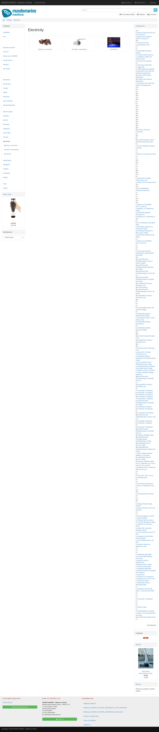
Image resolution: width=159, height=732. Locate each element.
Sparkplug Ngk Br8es (144, 568)
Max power (6, 69)
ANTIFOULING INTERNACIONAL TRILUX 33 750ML (145, 291)
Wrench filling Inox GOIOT (146, 516)
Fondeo (5, 88)
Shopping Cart (140, 26)
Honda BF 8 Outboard (145, 423)
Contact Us (87, 725)
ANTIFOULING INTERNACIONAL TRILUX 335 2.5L (145, 417)
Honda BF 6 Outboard (145, 421)
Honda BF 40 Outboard (145, 394)
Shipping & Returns (90, 703)
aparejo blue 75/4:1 (144, 45)
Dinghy (5, 177)
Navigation (6, 164)
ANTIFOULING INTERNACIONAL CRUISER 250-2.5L (145, 431)
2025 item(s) (140, 2)
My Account (151, 14)
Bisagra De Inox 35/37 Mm (146, 579)
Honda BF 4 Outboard (146, 396)
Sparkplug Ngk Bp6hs (145, 554)
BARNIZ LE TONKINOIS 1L (146, 217)
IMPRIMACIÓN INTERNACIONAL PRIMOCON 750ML (145, 449)
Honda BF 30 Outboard (146, 413)
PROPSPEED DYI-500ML (146, 611)
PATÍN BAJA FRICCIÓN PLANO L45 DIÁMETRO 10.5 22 (145, 486)
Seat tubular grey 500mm (146, 494)
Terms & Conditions (90, 720)
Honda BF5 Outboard (144, 407)
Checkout (152, 2)
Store (4, 184)
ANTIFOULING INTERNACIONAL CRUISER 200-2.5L (145, 378)
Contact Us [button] (59, 719)
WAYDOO (6, 96)
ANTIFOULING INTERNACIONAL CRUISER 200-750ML (145, 279)
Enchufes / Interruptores (11, 149)
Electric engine (7, 111)
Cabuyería (6, 128)
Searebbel (6, 32)
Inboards (6, 64)
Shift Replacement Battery (146, 69)
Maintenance (7, 160)
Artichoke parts (142, 477)
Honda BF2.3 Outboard (145, 399)
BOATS (5, 120)
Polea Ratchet (143, 287)
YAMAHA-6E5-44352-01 (145, 55)
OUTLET (6, 52)
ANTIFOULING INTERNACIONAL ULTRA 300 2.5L (145, 273)
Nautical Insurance (9, 47)
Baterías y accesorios (10, 145)
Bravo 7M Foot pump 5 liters (147, 182)
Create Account (7, 702)
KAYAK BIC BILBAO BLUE (147, 617)
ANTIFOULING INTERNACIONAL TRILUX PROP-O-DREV (144, 261)
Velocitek (6, 116)
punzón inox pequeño (144, 61)
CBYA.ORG (7, 133)
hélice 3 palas (142, 607)
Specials (138, 644)
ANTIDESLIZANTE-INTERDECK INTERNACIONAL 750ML (146, 358)
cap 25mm (141, 574)
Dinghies (6, 169)
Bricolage (6, 124)
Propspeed (6, 173)
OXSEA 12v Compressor (146, 576)
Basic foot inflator (143, 581)
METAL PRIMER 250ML (146, 461)
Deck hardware (8, 101)
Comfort (5, 137)
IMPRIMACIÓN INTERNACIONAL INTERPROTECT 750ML (143, 439)
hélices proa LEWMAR (10, 56)
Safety (5, 92)
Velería (5, 188)
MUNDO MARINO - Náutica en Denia (17, 3)
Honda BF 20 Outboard (145, 409)
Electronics (6, 79)
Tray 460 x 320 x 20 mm (145, 475)
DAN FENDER (142, 518)
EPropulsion (7, 84)
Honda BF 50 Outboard (145, 390)
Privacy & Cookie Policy (91, 716)
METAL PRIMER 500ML (146, 435)
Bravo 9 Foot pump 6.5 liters (147, 154)
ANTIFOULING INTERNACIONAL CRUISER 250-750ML (145, 403)
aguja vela (141, 67)
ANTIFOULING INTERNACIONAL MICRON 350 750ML (144, 267)
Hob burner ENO (143, 43)
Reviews (138, 684)
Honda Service (7, 60)
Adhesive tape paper (144, 566)
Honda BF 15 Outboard (145, 392)
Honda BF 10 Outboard (145, 427)
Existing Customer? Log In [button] (20, 707)
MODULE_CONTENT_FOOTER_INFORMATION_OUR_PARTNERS (100, 708)
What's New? (7, 194)
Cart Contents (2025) (126, 14)
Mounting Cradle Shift (145, 65)
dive (4, 36)
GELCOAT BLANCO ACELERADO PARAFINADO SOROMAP (145, 253)
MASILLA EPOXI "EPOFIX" (146, 370)
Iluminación (7, 154)
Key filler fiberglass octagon (146, 522)
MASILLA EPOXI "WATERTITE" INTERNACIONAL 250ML (144, 562)
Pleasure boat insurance (145, 520)
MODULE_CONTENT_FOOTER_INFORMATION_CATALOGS (100, 712)
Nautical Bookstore (9, 105)
